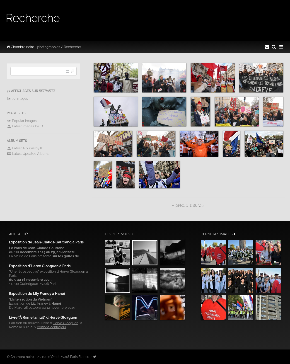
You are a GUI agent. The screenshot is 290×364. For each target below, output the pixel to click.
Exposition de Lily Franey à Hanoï (37, 293)
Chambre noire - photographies (33, 47)
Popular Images (21, 121)
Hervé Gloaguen (72, 271)
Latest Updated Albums (28, 154)
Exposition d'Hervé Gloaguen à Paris (40, 266)
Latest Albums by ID (25, 148)
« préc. (178, 205)
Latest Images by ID (25, 126)
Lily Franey (39, 303)
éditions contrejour (51, 327)
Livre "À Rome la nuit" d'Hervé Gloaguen (43, 317)
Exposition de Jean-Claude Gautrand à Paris (46, 242)
